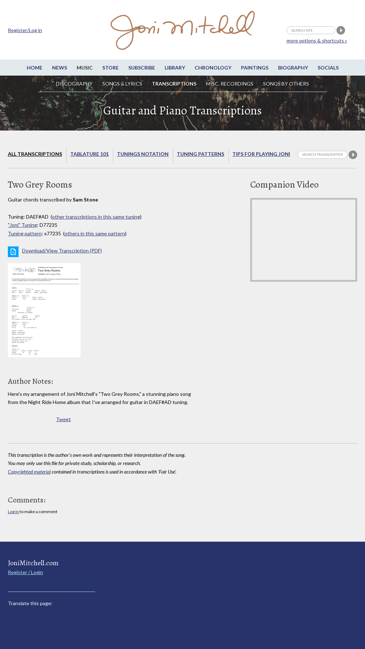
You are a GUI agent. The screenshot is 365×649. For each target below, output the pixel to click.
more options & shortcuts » (317, 40)
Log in (13, 511)
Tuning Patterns (200, 154)
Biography (293, 68)
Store (110, 68)
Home (34, 68)
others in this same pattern (95, 233)
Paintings (254, 68)
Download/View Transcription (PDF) (62, 250)
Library (175, 68)
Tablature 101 (89, 154)
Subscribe (141, 68)
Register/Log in (25, 30)
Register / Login (25, 572)
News (59, 68)
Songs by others (286, 84)
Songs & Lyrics (122, 84)
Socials (328, 68)
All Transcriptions (35, 154)
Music (85, 68)
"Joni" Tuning (22, 225)
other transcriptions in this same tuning (96, 217)
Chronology (213, 68)
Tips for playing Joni (261, 154)
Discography (74, 84)
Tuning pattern (25, 233)
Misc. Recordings (230, 84)
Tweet (63, 419)
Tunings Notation (143, 154)
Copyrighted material (29, 472)
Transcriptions (174, 84)
